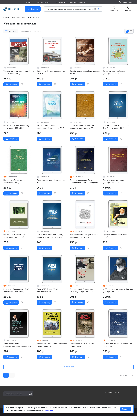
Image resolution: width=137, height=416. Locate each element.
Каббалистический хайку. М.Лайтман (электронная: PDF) (118, 290)
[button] (10, 31)
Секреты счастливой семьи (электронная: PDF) (114, 72)
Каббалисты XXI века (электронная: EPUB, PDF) (51, 72)
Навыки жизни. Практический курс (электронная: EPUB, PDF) (17, 126)
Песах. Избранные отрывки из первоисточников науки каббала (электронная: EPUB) (83, 126)
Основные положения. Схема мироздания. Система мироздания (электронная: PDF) (84, 181)
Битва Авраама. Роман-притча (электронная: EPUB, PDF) (82, 345)
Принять (125, 409)
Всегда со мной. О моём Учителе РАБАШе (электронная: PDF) (83, 290)
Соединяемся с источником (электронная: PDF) (114, 181)
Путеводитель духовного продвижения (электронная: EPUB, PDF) (50, 126)
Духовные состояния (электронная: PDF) (51, 181)
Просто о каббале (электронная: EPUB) (116, 235)
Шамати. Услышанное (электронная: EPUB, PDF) (117, 345)
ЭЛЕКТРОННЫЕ (33, 17)
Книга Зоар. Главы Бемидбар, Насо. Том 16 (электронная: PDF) (117, 126)
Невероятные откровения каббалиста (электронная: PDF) (52, 345)
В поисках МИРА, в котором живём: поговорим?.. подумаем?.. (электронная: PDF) (84, 235)
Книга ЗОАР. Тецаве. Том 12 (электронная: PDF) (48, 290)
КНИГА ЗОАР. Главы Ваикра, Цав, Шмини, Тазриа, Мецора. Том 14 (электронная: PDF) (50, 235)
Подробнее (48, 410)
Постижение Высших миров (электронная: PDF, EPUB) (14, 235)
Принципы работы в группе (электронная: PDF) (14, 181)
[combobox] (73, 9)
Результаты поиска (18, 17)
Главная (6, 17)
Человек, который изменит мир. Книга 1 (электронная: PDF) (18, 72)
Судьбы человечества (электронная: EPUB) (85, 72)
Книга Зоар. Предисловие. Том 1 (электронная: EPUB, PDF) (16, 290)
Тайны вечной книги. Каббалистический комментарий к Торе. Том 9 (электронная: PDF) (17, 345)
